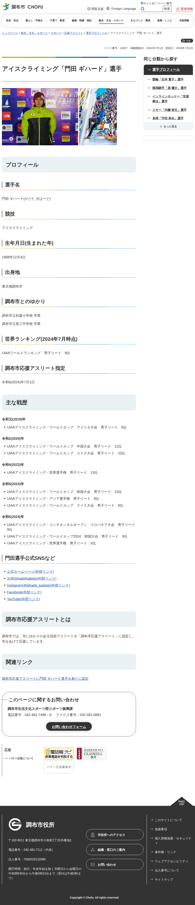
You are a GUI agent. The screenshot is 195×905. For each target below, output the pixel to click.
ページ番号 (165, 3)
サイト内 (149, 3)
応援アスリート (73, 33)
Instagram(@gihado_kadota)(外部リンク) (38, 585)
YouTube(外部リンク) (23, 599)
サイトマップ (164, 879)
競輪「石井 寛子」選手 (168, 79)
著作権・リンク (165, 852)
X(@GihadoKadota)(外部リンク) (31, 578)
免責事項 (161, 829)
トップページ (10, 33)
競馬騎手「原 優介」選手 (169, 88)
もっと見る (170, 126)
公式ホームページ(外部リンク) (30, 572)
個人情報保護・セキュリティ (173, 841)
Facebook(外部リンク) (24, 592)
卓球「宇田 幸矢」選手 (168, 118)
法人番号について (167, 870)
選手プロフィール (96, 33)
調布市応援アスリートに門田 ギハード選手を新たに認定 (45, 679)
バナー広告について (21, 758)
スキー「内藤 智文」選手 (169, 110)
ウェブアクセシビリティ (171, 861)
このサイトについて (168, 820)
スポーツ (56, 33)
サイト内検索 (142, 8)
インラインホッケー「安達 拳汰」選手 (170, 99)
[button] (95, 9)
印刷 (188, 40)
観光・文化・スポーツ (34, 33)
